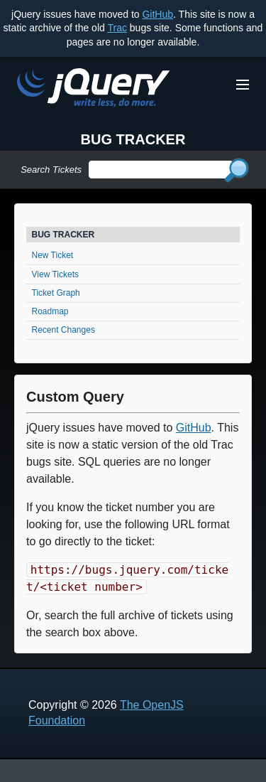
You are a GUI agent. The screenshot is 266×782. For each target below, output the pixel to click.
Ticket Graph (56, 293)
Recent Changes (63, 330)
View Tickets (55, 274)
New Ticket (53, 255)
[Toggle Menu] (242, 85)
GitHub (157, 14)
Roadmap (50, 311)
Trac (116, 27)
